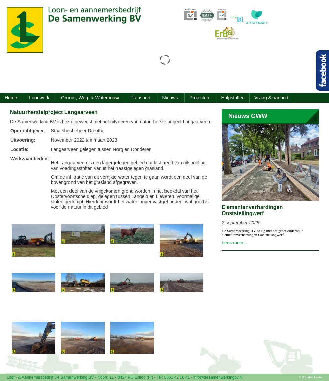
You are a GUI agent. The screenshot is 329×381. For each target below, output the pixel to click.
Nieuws (170, 97)
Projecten (199, 97)
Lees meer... (234, 242)
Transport (140, 97)
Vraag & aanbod (271, 97)
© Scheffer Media (311, 377)
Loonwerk (39, 97)
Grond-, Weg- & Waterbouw (90, 97)
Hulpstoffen (233, 97)
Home (11, 97)
